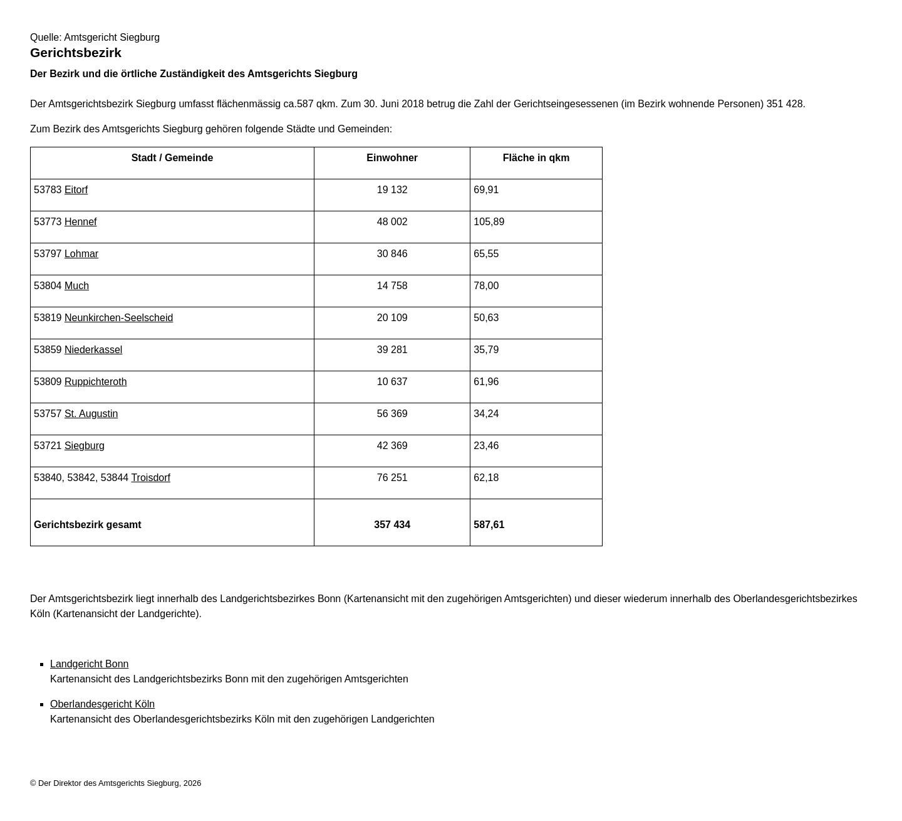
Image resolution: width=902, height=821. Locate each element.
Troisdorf (150, 477)
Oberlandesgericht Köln (102, 704)
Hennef (81, 221)
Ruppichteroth (96, 381)
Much (77, 285)
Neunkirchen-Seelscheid (119, 317)
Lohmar (81, 253)
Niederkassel (93, 349)
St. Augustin (91, 413)
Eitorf (76, 189)
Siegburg (85, 445)
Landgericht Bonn (89, 664)
